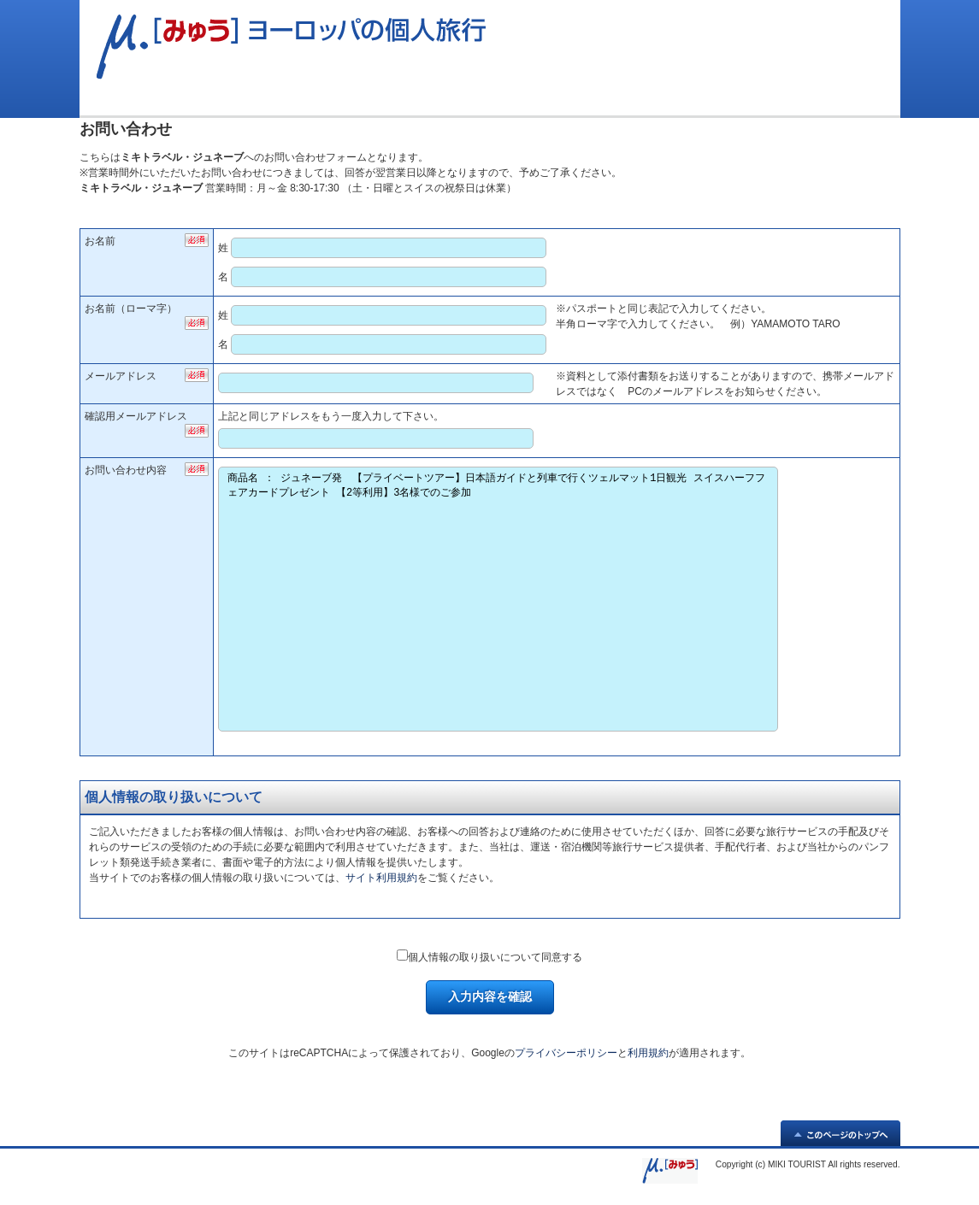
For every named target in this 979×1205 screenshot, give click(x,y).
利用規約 (648, 1053)
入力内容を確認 (490, 996)
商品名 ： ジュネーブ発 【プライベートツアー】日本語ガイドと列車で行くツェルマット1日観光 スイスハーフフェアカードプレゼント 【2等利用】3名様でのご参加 (498, 599)
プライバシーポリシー (566, 1053)
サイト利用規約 (381, 878)
